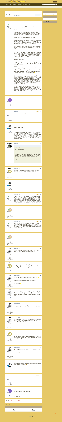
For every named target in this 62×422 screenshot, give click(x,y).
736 (10, 104)
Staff (16, 6)
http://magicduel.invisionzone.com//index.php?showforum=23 (22, 254)
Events (10, 6)
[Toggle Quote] (15, 145)
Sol (9, 14)
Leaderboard (25, 4)
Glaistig (9, 289)
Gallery (13, 6)
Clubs (29, 4)
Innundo (9, 248)
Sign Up (55, 1)
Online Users (20, 6)
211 (10, 382)
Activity (11, 4)
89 (10, 310)
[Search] (46, 4)
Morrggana (9, 143)
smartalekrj (9, 207)
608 (10, 214)
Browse (7, 5)
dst (9, 181)
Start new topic (39, 18)
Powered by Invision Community (31, 420)
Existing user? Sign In (48, 1)
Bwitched (9, 387)
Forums (6, 6)
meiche (9, 168)
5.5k (10, 131)
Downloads (14, 4)
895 (10, 297)
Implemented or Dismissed (17, 15)
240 (10, 270)
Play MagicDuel (20, 4)
